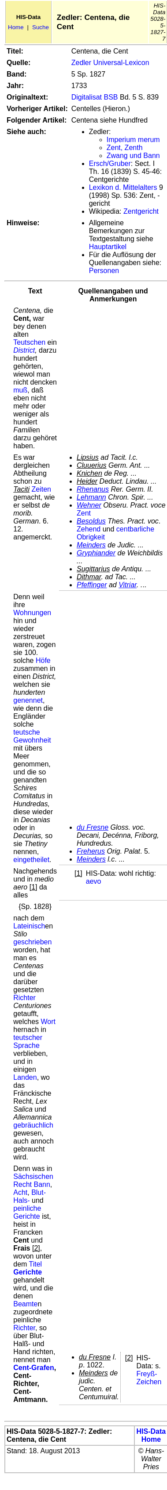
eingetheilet (31, 859)
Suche (40, 27)
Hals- (21, 1200)
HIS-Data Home (151, 1435)
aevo (93, 881)
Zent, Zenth (125, 147)
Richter (24, 997)
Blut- (38, 1192)
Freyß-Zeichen (148, 1378)
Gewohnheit (32, 740)
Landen (25, 1077)
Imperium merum (133, 139)
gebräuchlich (33, 1125)
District (24, 350)
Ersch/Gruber (110, 163)
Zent (84, 513)
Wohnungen (32, 612)
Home (16, 27)
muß (20, 390)
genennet (28, 700)
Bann (41, 1184)
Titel (35, 1264)
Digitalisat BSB (94, 97)
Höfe (43, 660)
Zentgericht (141, 211)
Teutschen (29, 342)
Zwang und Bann (133, 155)
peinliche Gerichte (27, 1212)
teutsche (26, 732)
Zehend (88, 529)
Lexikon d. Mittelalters (123, 187)
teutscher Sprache (27, 1041)
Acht (20, 1192)
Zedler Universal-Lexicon (110, 62)
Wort (48, 1021)
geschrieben (32, 942)
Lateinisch (29, 926)
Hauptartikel (107, 246)
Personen (104, 270)
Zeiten (41, 489)
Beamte (25, 1304)
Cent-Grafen (33, 1367)
